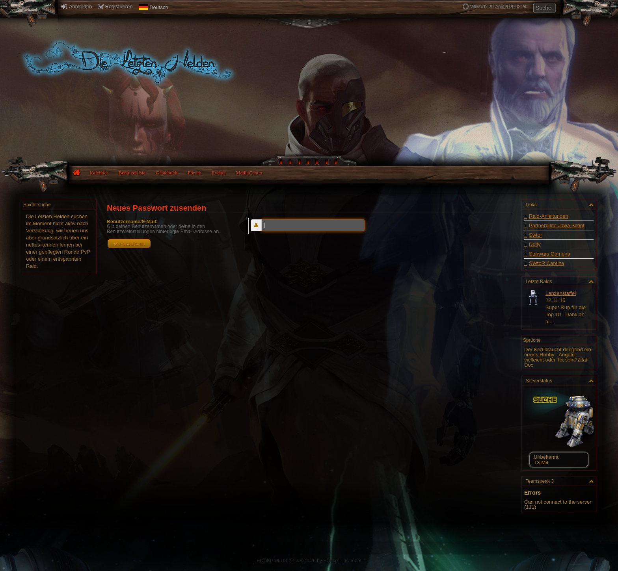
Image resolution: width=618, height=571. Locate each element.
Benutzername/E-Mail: (132, 221)
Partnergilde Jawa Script (556, 225)
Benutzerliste (132, 173)
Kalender (98, 173)
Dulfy (535, 244)
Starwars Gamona (549, 253)
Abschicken (129, 244)
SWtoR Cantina (546, 263)
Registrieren (115, 6)
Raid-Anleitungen (548, 216)
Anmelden (76, 6)
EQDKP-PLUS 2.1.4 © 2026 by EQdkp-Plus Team (309, 561)
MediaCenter (249, 173)
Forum (194, 173)
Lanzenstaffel (560, 293)
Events (218, 173)
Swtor (535, 234)
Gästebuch (166, 173)
